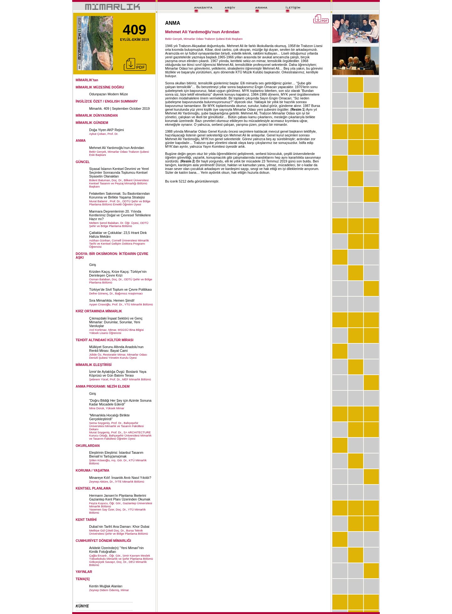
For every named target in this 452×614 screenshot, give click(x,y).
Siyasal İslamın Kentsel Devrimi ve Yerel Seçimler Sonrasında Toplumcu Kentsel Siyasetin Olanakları (119, 172)
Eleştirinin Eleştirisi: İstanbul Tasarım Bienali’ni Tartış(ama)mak (116, 454)
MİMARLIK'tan (87, 80)
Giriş (92, 265)
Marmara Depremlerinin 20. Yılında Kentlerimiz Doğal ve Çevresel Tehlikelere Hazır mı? (120, 215)
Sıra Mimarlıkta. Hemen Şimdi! (111, 300)
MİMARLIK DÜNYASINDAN (97, 115)
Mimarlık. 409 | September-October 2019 (119, 108)
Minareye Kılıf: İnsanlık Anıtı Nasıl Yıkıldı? (120, 477)
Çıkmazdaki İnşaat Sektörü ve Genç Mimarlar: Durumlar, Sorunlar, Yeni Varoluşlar (116, 322)
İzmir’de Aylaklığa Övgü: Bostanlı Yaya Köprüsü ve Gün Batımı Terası (117, 373)
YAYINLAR (84, 572)
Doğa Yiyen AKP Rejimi (106, 130)
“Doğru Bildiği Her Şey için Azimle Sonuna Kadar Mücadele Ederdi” (120, 402)
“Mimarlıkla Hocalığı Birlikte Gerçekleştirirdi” (109, 417)
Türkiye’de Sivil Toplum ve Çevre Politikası (120, 289)
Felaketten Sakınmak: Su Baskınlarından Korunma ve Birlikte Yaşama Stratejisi (119, 195)
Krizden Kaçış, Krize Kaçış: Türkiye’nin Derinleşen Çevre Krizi (118, 273)
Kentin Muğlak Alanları (105, 586)
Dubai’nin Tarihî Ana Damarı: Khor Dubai (119, 526)
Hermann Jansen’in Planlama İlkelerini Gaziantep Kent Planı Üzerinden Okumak (119, 497)
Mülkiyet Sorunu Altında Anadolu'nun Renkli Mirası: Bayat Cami (116, 348)
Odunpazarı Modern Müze (108, 94)
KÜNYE (82, 606)
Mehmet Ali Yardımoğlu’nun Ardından (116, 148)
